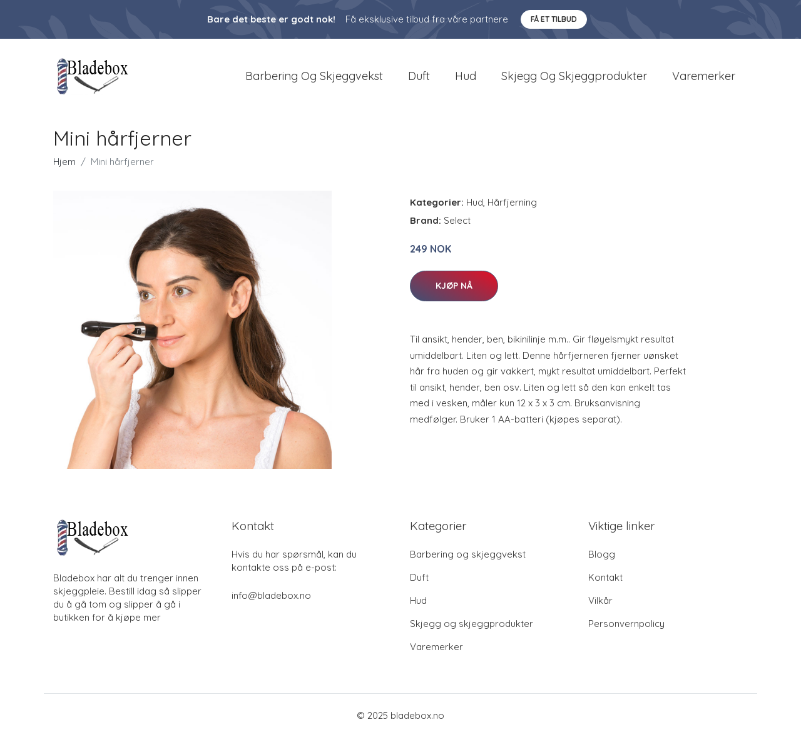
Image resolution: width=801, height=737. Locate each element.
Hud (465, 76)
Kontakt (605, 577)
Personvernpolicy (626, 623)
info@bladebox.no (271, 595)
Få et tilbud (554, 19)
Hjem (64, 162)
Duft (419, 76)
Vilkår (600, 600)
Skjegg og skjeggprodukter (574, 76)
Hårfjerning (512, 202)
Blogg (601, 554)
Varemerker (703, 76)
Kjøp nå (454, 285)
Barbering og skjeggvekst (314, 76)
